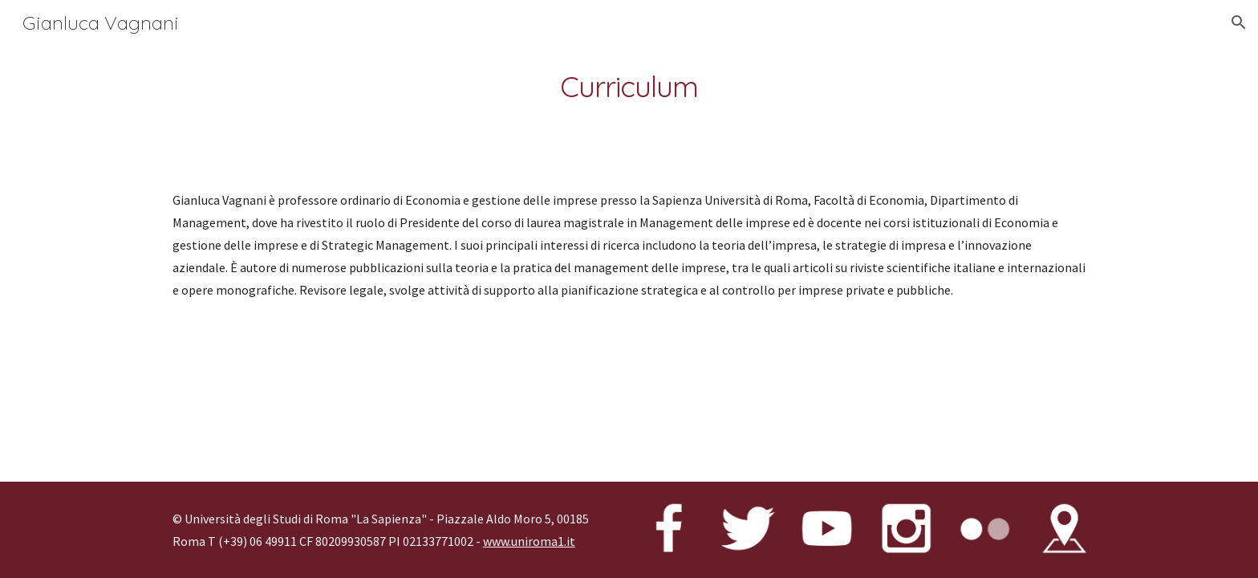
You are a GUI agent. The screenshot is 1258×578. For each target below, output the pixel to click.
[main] (629, 87)
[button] (1238, 22)
